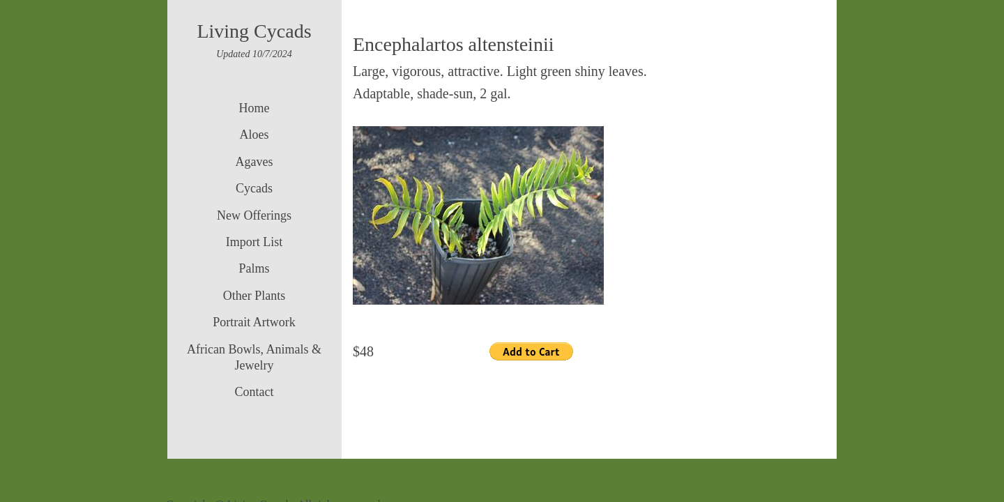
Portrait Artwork (254, 322)
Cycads (254, 188)
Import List (254, 242)
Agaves (254, 162)
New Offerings (254, 215)
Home (254, 108)
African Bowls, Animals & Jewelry (254, 357)
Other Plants (254, 296)
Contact (254, 392)
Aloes (254, 135)
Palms (253, 268)
